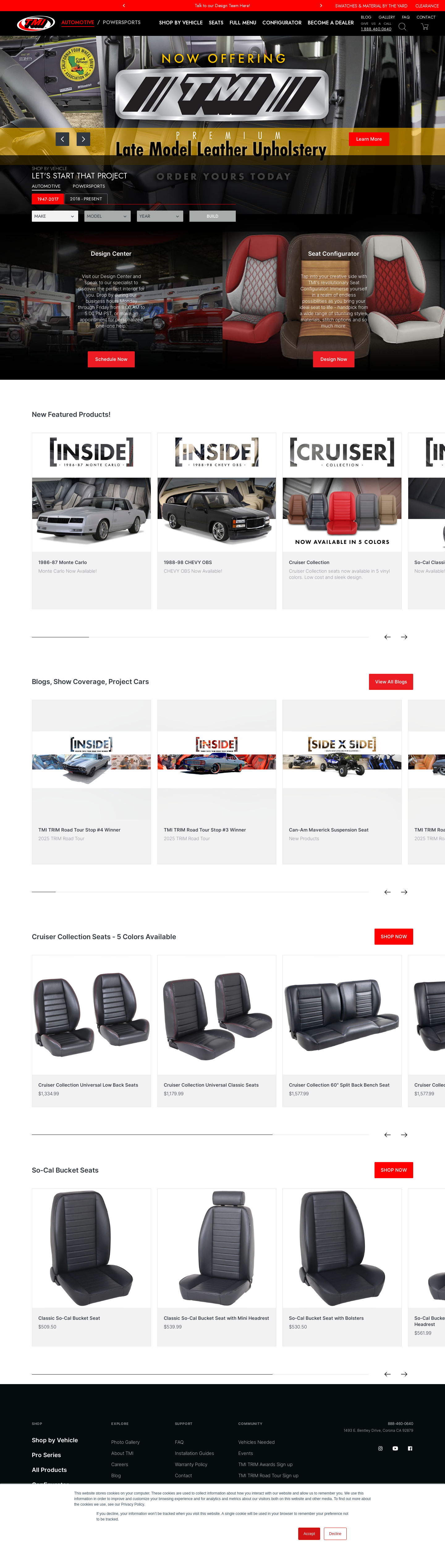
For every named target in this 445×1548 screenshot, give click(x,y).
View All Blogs (391, 682)
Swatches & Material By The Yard (371, 6)
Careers (119, 1464)
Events (245, 1453)
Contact (426, 17)
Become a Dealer (331, 22)
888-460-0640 (400, 1423)
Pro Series (46, 1455)
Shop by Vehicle (55, 1440)
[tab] (86, 199)
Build (212, 216)
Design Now (333, 359)
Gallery (387, 17)
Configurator (282, 22)
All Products (49, 1469)
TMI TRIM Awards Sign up (265, 1464)
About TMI (122, 1453)
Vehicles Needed (256, 1442)
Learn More (369, 139)
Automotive (77, 22)
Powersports (122, 22)
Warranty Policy (191, 1464)
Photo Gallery (125, 1442)
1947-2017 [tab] (48, 199)
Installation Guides (194, 1453)
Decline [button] (335, 1534)
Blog (366, 17)
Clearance (427, 6)
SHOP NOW (394, 936)
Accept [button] (309, 1534)
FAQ (405, 17)
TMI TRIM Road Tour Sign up (268, 1475)
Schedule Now (111, 359)
